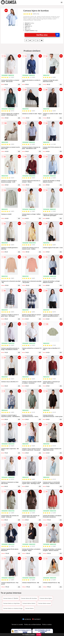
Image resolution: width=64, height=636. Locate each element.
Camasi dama (29, 608)
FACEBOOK (26, 619)
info (19, 84)
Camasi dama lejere (46, 598)
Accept (39, 634)
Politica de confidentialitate (32, 624)
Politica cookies (47, 624)
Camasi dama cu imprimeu (11, 603)
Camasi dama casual (44, 603)
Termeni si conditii (17, 624)
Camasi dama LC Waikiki (10, 598)
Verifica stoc (48, 35)
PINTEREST (36, 619)
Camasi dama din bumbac (29, 598)
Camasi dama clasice (28, 603)
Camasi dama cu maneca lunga (12, 608)
